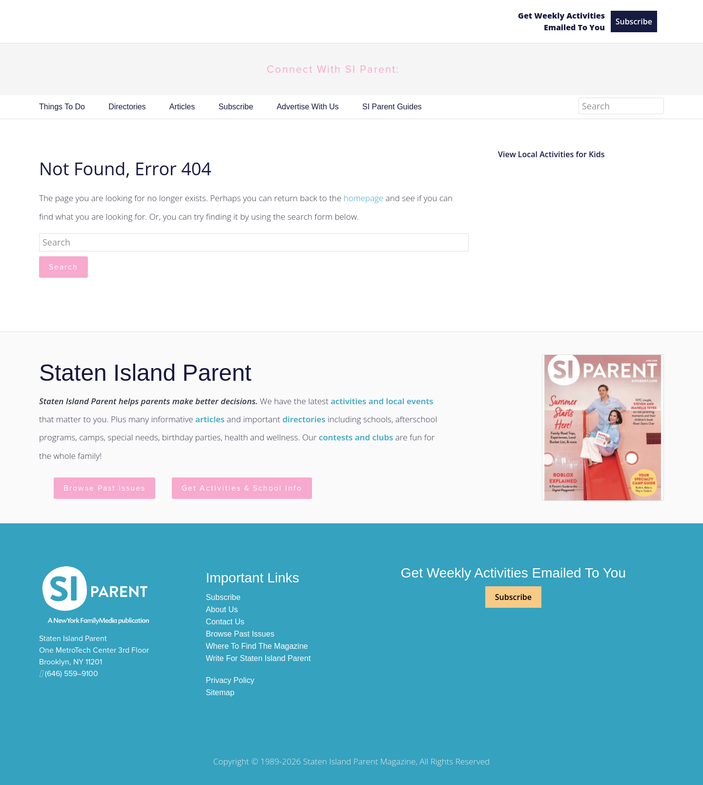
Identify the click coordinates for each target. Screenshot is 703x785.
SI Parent (269, 22)
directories (303, 419)
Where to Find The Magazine (257, 646)
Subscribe (634, 21)
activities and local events (382, 401)
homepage (364, 198)
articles (210, 419)
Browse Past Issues (104, 488)
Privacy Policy (230, 680)
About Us (222, 609)
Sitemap (220, 692)
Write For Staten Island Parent (258, 658)
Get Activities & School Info (242, 488)
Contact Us (225, 622)
